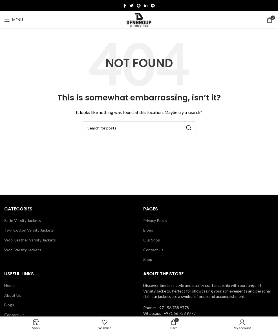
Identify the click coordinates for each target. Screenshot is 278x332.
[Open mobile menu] (13, 19)
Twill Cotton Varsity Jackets (29, 230)
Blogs (148, 230)
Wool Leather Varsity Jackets (30, 240)
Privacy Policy (155, 220)
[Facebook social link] (125, 5)
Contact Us (153, 249)
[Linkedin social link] (145, 5)
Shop (147, 259)
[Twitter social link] (131, 5)
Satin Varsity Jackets (22, 220)
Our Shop (151, 240)
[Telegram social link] (152, 5)
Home (9, 285)
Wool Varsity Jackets (22, 249)
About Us (12, 295)
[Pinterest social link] (138, 5)
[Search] (139, 127)
